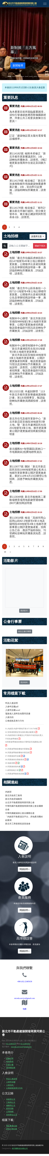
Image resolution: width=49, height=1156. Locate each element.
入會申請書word (12, 710)
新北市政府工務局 (13, 795)
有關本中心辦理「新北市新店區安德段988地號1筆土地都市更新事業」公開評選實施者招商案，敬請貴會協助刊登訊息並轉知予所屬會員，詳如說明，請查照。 (28, 324)
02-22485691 (25, 1044)
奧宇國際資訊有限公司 (20, 1148)
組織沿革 (9, 1058)
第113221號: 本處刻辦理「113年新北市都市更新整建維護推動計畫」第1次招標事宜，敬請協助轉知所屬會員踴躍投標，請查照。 (27, 397)
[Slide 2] (14, 76)
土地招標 (9, 1112)
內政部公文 (10, 1099)
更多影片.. (24, 611)
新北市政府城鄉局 (13, 799)
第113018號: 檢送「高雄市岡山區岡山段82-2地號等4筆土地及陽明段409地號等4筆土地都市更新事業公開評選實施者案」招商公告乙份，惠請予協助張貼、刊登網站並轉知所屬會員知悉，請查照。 (28, 527)
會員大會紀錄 (11, 1129)
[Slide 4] (22, 76)
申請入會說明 (11, 703)
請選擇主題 (36, 236)
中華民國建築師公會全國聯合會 (19, 813)
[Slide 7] (35, 76)
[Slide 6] (31, 76)
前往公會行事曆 (24, 631)
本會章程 (9, 1062)
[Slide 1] (9, 76)
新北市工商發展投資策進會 (17, 824)
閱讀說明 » (25, 869)
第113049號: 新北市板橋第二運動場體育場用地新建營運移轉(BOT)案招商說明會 (27, 499)
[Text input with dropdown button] (20, 246)
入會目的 (9, 717)
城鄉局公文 (10, 1105)
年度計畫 (9, 1065)
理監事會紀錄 (11, 1126)
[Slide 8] (39, 76)
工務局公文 (10, 1102)
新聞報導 (18, 65)
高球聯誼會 (10, 1068)
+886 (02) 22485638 (24, 982)
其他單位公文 (11, 1115)
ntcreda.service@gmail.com (24, 998)
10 (5, 552)
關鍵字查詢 (40, 246)
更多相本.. (24, 682)
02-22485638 (11, 1044)
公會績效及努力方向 (14, 721)
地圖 (24, 1009)
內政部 (8, 792)
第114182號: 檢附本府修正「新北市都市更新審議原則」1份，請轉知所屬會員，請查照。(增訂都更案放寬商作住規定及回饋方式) (28, 159)
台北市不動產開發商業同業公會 (19, 802)
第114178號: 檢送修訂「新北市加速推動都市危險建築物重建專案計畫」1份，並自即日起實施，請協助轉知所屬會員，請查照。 (27, 187)
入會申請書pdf (11, 706)
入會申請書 (10, 1082)
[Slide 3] (18, 76)
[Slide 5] (26, 76)
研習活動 (9, 1108)
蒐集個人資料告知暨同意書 (17, 713)
